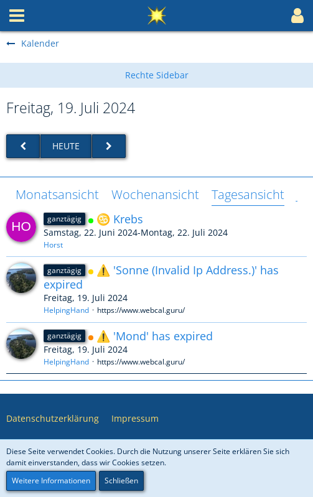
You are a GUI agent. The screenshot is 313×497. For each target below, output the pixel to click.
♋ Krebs (119, 218)
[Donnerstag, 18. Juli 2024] (23, 146)
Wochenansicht (155, 194)
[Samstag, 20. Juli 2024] (109, 146)
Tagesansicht (248, 194)
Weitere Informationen (51, 480)
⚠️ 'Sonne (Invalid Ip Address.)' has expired (161, 277)
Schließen (121, 480)
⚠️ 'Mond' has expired (154, 335)
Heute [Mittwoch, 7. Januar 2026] (66, 146)
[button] (16, 16)
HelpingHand (66, 310)
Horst (53, 244)
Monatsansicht (57, 194)
